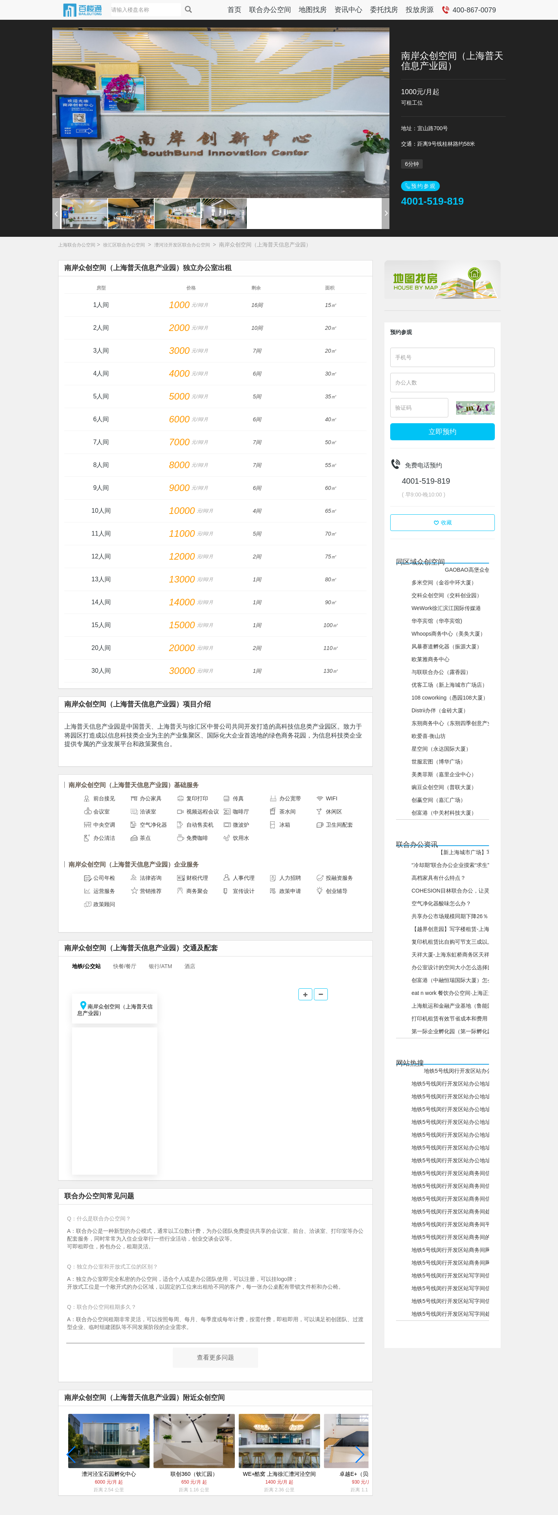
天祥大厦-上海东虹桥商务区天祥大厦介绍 (461, 954)
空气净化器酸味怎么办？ (441, 903)
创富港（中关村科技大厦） (444, 813)
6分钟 (412, 164)
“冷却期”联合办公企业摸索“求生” (450, 865)
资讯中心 (348, 10)
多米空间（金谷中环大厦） (444, 582)
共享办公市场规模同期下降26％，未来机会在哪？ (472, 916)
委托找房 (384, 10)
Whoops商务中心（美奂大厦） (449, 634)
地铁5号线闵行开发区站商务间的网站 (456, 1237)
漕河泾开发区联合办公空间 (182, 245)
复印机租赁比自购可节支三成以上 (452, 942)
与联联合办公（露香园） (441, 672)
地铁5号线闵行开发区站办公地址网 (454, 1160)
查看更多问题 (215, 1357)
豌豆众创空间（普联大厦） (444, 787)
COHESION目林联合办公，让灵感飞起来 (461, 891)
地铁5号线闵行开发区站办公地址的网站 (459, 1135)
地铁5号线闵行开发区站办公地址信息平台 (474, 1071)
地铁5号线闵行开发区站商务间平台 (454, 1224)
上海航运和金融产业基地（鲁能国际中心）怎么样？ (474, 1006)
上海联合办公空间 (76, 245)
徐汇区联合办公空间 (124, 245)
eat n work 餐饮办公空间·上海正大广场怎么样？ (469, 993)
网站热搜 (410, 1063)
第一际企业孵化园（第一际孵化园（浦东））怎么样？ (477, 1031)
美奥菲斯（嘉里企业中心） (444, 774)
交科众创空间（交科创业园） (447, 595)
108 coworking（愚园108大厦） (450, 698)
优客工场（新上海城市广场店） (449, 685)
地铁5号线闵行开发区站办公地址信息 (456, 1096)
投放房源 (420, 10)
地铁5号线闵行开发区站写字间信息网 (456, 1288)
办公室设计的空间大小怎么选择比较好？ (460, 967)
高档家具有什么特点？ (439, 878)
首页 (234, 10)
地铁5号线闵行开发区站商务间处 (451, 1211)
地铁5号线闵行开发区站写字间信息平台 (459, 1275)
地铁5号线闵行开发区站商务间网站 (454, 1250)
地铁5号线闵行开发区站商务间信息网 (456, 1186)
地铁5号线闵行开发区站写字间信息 (454, 1301)
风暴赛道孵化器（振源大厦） (447, 646)
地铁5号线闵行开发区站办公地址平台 (456, 1122)
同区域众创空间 (420, 562)
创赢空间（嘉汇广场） (439, 800)
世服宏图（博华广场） (439, 761)
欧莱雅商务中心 (431, 659)
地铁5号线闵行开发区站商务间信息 (454, 1199)
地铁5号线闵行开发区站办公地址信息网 (459, 1084)
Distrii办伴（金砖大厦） (440, 710)
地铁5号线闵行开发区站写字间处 (451, 1314)
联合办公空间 (270, 10)
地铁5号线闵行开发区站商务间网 (451, 1263)
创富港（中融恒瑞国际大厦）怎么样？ (458, 980)
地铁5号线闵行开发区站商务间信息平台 (459, 1173)
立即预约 (442, 432)
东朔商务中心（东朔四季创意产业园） (458, 723)
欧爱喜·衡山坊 (429, 736)
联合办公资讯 (417, 844)
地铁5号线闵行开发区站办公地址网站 (456, 1147)
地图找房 (313, 10)
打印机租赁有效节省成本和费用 (449, 1018)
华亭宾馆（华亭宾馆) (437, 621)
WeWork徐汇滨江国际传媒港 (446, 608)
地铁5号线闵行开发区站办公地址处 (454, 1109)
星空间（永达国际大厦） (441, 749)
